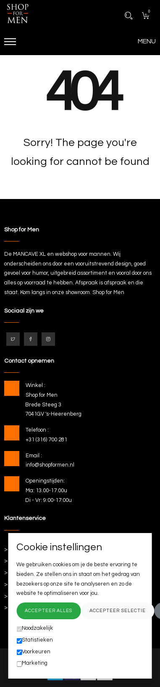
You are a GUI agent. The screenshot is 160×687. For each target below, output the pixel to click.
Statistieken (34, 640)
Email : (34, 456)
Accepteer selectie (117, 610)
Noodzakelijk (34, 628)
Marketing (31, 663)
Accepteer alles (49, 610)
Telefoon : (37, 430)
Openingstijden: (45, 481)
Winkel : (35, 385)
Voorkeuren (33, 652)
